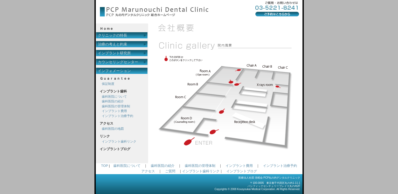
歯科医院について (114, 96)
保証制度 (108, 83)
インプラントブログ (241, 171)
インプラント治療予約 (117, 115)
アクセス (148, 171)
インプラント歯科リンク (119, 141)
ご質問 (170, 171)
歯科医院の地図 (113, 128)
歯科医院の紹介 (113, 101)
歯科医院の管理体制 (116, 106)
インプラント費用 (114, 111)
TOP (104, 166)
